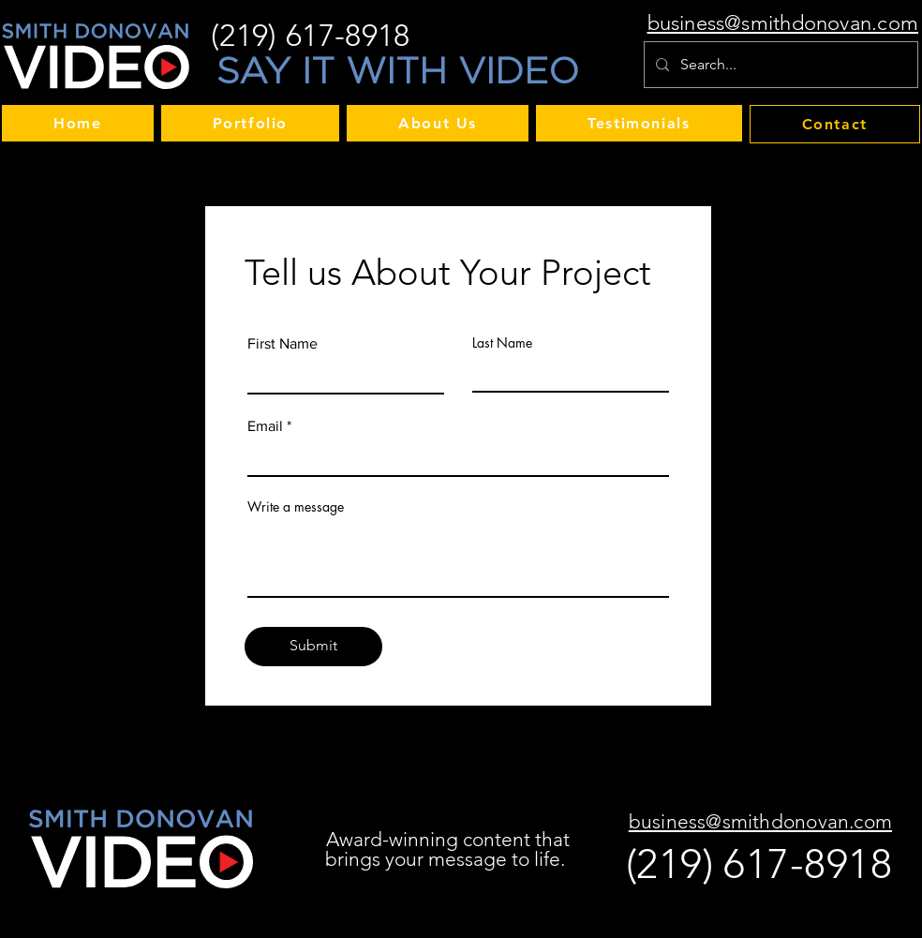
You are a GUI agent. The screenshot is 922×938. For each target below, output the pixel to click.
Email (265, 426)
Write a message (295, 507)
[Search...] (779, 64)
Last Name (502, 343)
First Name (282, 343)
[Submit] (313, 646)
